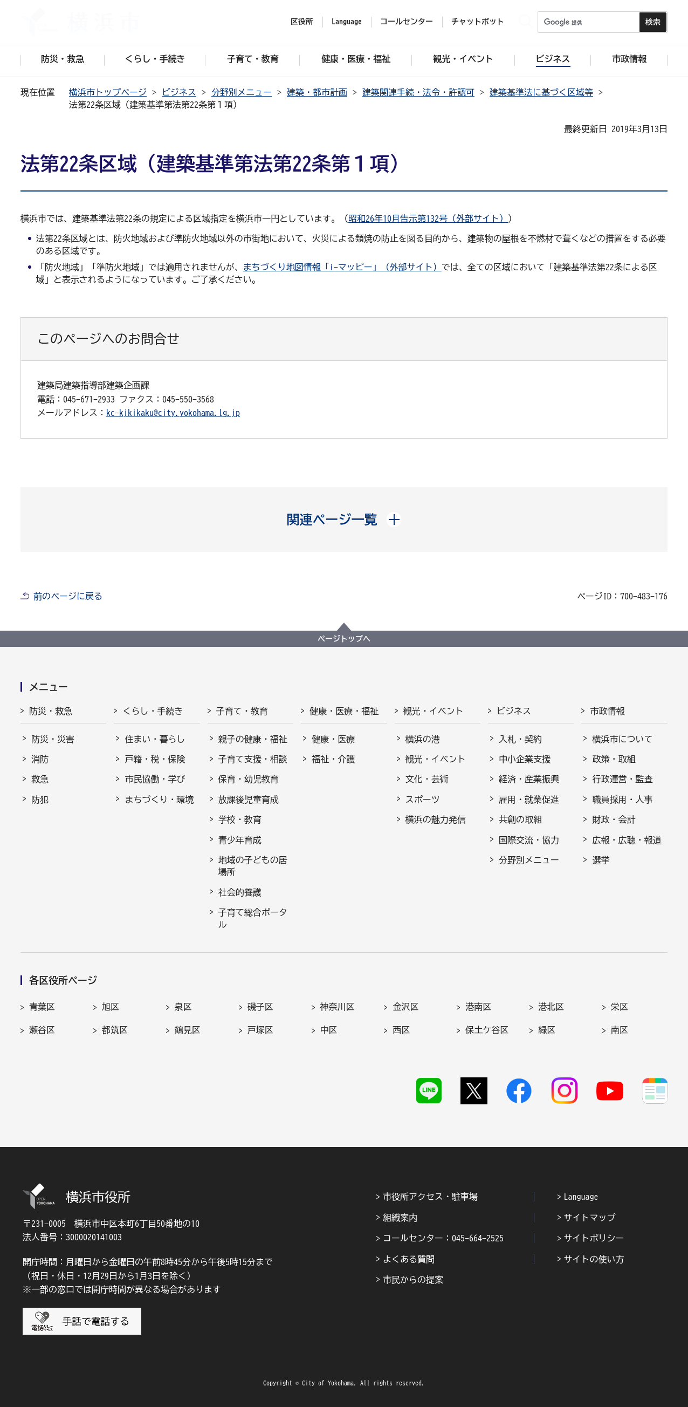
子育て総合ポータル (252, 918)
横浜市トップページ (108, 92)
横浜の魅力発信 (435, 819)
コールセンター (406, 21)
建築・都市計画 (317, 92)
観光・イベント (433, 711)
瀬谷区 (42, 1030)
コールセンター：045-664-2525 (443, 1238)
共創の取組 (520, 819)
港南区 (478, 1006)
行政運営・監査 (622, 779)
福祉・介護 (333, 759)
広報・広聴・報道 (626, 840)
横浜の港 (422, 739)
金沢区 (405, 1006)
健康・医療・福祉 (344, 711)
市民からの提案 (413, 1279)
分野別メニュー (241, 92)
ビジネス (179, 92)
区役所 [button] (302, 21)
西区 (401, 1030)
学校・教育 (240, 819)
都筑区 (115, 1030)
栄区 (619, 1006)
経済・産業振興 (529, 779)
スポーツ (422, 799)
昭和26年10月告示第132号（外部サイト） (428, 218)
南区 (619, 1030)
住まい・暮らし (155, 739)
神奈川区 (337, 1006)
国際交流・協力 (529, 840)
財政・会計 (613, 819)
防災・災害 (52, 739)
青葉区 (42, 1006)
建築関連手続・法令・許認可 (418, 92)
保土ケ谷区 (486, 1030)
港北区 (551, 1006)
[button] (344, 519)
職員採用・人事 (622, 799)
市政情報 (607, 711)
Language (581, 1196)
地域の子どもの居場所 (252, 866)
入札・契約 (520, 739)
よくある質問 (409, 1259)
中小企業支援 (525, 759)
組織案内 (400, 1217)
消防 (40, 759)
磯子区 (260, 1006)
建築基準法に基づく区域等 (541, 92)
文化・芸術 (427, 779)
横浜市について (622, 739)
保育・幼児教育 (248, 779)
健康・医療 (333, 739)
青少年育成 (240, 840)
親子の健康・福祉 (252, 739)
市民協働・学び (155, 779)
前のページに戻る (67, 596)
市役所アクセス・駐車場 (430, 1196)
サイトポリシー (594, 1238)
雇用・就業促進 (529, 799)
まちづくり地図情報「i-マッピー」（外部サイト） (342, 267)
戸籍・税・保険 (155, 759)
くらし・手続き (152, 711)
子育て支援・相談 (252, 759)
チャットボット (477, 21)
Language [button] (347, 21)
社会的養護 (240, 892)
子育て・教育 (242, 711)
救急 (40, 779)
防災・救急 (50, 711)
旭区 (110, 1006)
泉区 (183, 1006)
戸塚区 (260, 1030)
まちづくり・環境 (159, 799)
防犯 (40, 799)
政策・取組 (613, 759)
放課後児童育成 (248, 799)
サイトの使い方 (594, 1259)
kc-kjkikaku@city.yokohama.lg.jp (173, 412)
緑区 (546, 1030)
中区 (329, 1030)
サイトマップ (590, 1217)
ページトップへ (344, 639)
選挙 (600, 860)
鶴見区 (188, 1030)
